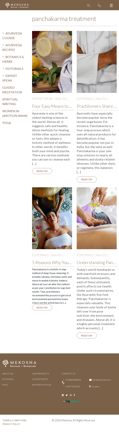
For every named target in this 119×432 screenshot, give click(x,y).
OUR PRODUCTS (40, 373)
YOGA (6, 123)
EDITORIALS (14, 68)
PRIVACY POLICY (11, 424)
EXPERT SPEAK (42, 98)
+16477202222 (72, 386)
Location (96, 386)
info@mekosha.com (101, 379)
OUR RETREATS (40, 379)
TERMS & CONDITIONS (14, 420)
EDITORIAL (8, 379)
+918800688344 (73, 379)
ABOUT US (7, 373)
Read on (42, 170)
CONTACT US (68, 373)
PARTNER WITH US (41, 384)
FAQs (5, 384)
